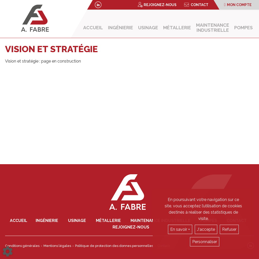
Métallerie (177, 27)
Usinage (148, 27)
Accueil (93, 27)
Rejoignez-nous (157, 4)
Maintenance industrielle (212, 27)
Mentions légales (57, 245)
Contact (196, 5)
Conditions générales (22, 245)
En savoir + (180, 229)
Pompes (243, 27)
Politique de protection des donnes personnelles (114, 245)
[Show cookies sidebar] (8, 251)
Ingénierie (120, 27)
